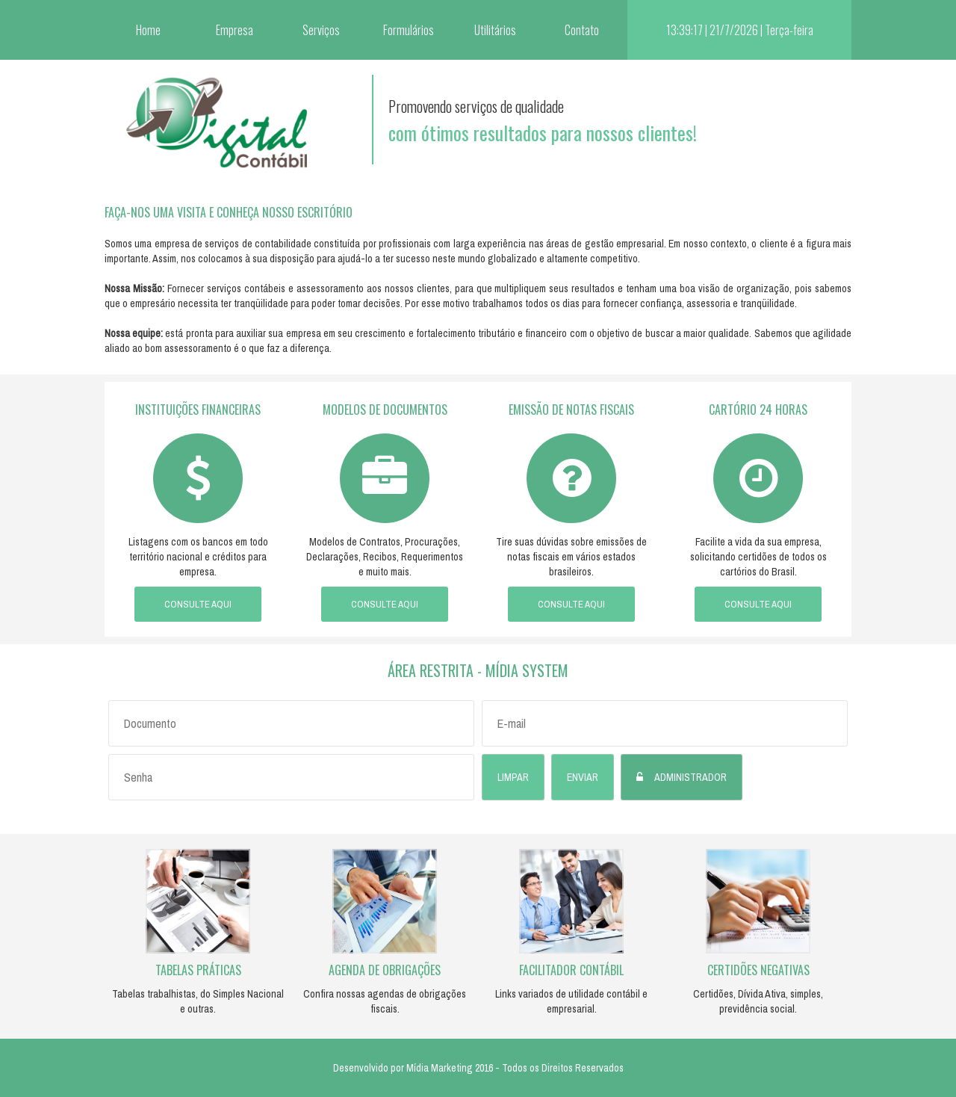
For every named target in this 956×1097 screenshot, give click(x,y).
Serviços (321, 30)
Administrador (690, 777)
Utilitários (495, 30)
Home (148, 30)
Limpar (513, 777)
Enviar (582, 777)
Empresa (234, 30)
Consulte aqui (198, 604)
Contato (582, 30)
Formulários (408, 30)
